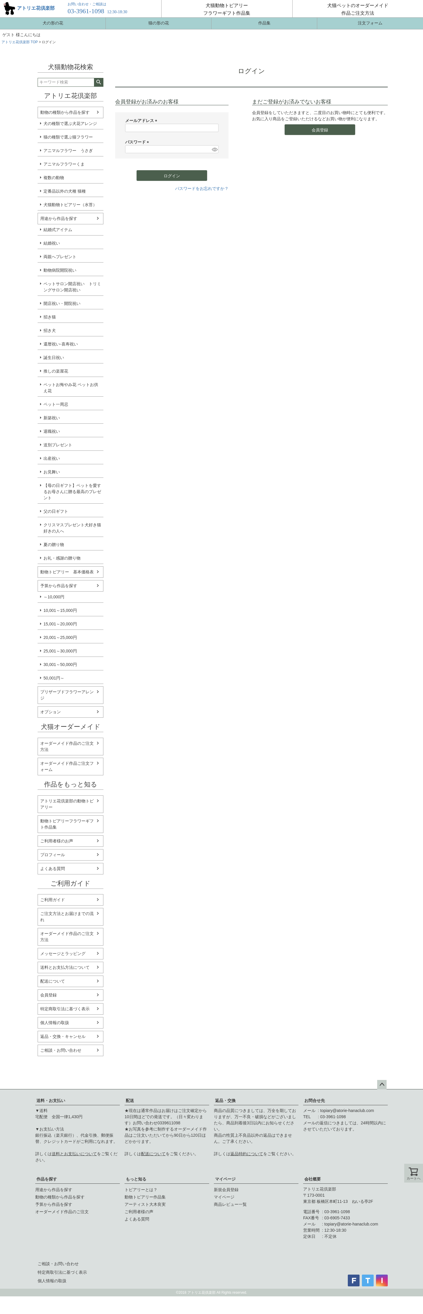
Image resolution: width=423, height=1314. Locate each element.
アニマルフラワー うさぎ (68, 150)
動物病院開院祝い (59, 270)
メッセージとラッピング (62, 953)
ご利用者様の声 (139, 1211)
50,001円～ (53, 678)
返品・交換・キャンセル (62, 1036)
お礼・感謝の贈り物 (61, 558)
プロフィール (52, 854)
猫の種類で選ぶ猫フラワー (68, 137)
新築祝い (51, 417)
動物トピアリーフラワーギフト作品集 (67, 824)
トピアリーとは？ (141, 1189)
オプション (50, 711)
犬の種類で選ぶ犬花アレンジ (70, 123)
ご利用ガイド (52, 899)
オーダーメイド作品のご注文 (62, 1211)
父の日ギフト (55, 511)
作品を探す (46, 1179)
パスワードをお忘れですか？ (202, 188)
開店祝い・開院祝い (61, 303)
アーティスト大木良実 (145, 1204)
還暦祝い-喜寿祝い (60, 344)
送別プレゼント (57, 445)
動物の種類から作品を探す (65, 112)
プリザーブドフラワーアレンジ (67, 694)
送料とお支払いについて (74, 1153)
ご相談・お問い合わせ (60, 1050)
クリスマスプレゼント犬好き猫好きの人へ (72, 527)
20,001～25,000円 (60, 637)
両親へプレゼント (59, 256)
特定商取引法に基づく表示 (65, 1008)
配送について (52, 981)
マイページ (225, 1179)
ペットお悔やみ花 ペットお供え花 (70, 387)
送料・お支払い (50, 1100)
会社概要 (312, 1179)
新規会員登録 (226, 1189)
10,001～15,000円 (60, 610)
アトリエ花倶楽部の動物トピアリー (67, 804)
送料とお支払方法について (65, 967)
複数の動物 (53, 177)
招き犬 (49, 330)
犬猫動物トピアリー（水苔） (70, 204)
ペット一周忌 (55, 404)
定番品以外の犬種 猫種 (64, 191)
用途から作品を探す (58, 218)
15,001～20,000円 (60, 624)
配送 (130, 1100)
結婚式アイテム (57, 229)
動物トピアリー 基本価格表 (67, 572)
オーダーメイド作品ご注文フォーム (67, 766)
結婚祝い (51, 243)
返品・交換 (225, 1100)
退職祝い (51, 431)
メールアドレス (142, 120)
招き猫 (49, 317)
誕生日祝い (53, 357)
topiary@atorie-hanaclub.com (347, 1110)
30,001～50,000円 (60, 664)
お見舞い (51, 472)
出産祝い (51, 458)
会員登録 (48, 995)
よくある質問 (52, 868)
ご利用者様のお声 (56, 841)
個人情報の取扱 (54, 1022)
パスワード (138, 142)
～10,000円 (53, 597)
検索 (98, 82)
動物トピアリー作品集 (145, 1197)
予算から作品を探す (58, 585)
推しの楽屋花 (55, 371)
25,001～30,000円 (60, 651)
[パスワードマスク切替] (214, 149)
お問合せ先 (314, 1100)
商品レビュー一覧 (230, 1204)
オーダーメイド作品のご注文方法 (67, 746)
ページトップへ (382, 1084)
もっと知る (136, 1179)
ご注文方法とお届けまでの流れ (67, 916)
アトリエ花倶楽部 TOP (19, 42)
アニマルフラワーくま (64, 164)
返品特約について (246, 1153)
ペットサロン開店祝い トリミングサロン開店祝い (72, 286)
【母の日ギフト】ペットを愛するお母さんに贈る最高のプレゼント (72, 491)
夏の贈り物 (53, 544)
